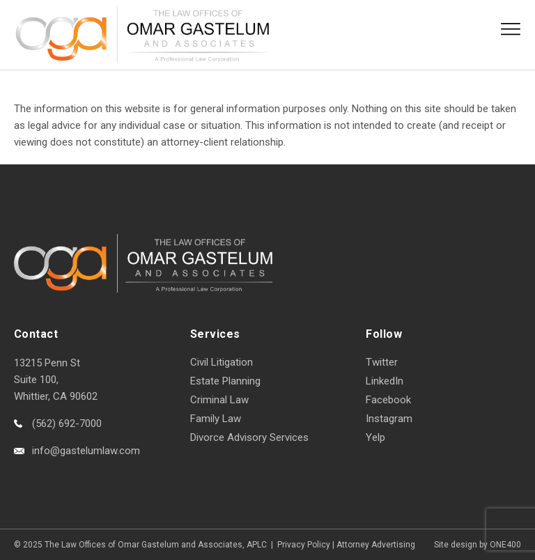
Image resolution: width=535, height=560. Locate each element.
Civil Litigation (221, 362)
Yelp (375, 437)
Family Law (215, 418)
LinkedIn (384, 381)
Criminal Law (219, 400)
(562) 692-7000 (67, 423)
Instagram (389, 418)
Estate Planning (225, 381)
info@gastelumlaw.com (86, 450)
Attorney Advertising (375, 545)
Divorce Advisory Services (249, 437)
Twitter (382, 362)
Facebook (388, 400)
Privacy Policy (303, 545)
